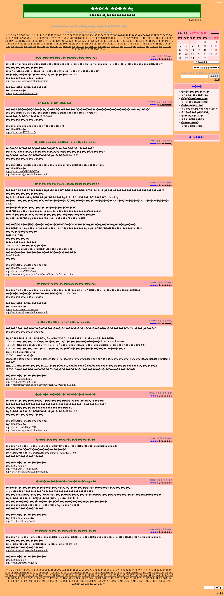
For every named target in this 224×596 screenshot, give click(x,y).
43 (130, 35)
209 (113, 46)
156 (47, 43)
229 (100, 49)
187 (17, 46)
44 (133, 35)
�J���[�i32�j (191, 126)
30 (89, 35)
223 (74, 49)
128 (92, 40)
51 (155, 35)
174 (126, 43)
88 (102, 38)
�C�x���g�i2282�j (195, 112)
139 (140, 40)
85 (93, 38)
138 (136, 40)
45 (136, 35)
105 (162, 38)
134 (119, 40)
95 (124, 38)
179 (147, 43)
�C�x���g (165, 59)
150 (21, 43)
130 (101, 40)
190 (30, 46)
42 (127, 35)
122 (66, 40)
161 (69, 43)
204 (91, 46)
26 (77, 35)
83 (87, 38)
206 (100, 46)
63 (24, 38)
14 (39, 35)
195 (52, 46)
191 (34, 46)
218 (152, 46)
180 (152, 43)
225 (82, 49)
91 (111, 38)
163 (78, 43)
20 (58, 35)
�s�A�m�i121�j (192, 115)
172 (117, 43)
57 (6, 38)
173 (121, 43)
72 (52, 38)
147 (8, 43)
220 (160, 46)
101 (145, 38)
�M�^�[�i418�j (192, 105)
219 (156, 46)
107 (171, 38)
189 (26, 46)
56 (170, 35)
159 (60, 43)
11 (30, 35)
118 (49, 40)
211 (121, 46)
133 (114, 40)
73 (55, 38)
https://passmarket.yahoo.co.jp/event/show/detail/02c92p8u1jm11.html (41, 384)
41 (123, 35)
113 (28, 40)
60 (15, 38)
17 (49, 35)
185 (8, 46)
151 (25, 43)
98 (133, 38)
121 (62, 40)
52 (158, 35)
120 (58, 40)
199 (69, 46)
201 (78, 46)
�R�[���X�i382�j (194, 102)
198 (65, 46)
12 (33, 35)
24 (71, 35)
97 (130, 38)
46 (139, 35)
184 (169, 43)
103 (153, 38)
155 (43, 43)
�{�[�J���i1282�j (194, 98)
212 (126, 46)
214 (134, 46)
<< (7, 35)
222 (169, 46)
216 (143, 46)
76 (65, 38)
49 (148, 35)
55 (167, 35)
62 (21, 38)
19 (55, 35)
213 (130, 46)
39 (117, 35)
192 (39, 46)
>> (104, 49)
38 (114, 35)
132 (110, 40)
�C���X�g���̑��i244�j (199, 108)
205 (95, 46)
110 (15, 40)
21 (61, 35)
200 (73, 46)
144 (162, 40)
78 (71, 38)
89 (105, 38)
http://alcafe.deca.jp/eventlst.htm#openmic (27, 81)
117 (45, 40)
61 (18, 38)
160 (65, 43)
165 (86, 43)
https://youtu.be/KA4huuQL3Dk (22, 469)
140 (145, 40)
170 (108, 43)
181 (156, 43)
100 (140, 38)
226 (87, 49)
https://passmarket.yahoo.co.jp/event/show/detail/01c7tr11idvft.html (40, 274)
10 (27, 35)
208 (108, 46)
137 (132, 40)
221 (165, 46)
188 (21, 46)
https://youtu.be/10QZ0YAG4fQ (22, 309)
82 (83, 38)
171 (112, 43)
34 (102, 35)
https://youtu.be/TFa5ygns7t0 (20, 521)
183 (165, 43)
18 (52, 35)
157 (52, 43)
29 (86, 35)
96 (127, 38)
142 (153, 40)
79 (74, 38)
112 (23, 40)
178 (143, 43)
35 (105, 35)
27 (80, 35)
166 (91, 43)
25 (74, 35)
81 (80, 38)
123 (71, 40)
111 (19, 40)
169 (104, 43)
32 (95, 35)
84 (90, 38)
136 (127, 40)
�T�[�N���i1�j (193, 119)
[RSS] (217, 79)
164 (82, 43)
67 (37, 38)
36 (108, 35)
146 (171, 40)
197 (60, 46)
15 (43, 35)
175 (130, 43)
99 (136, 38)
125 (79, 40)
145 (166, 40)
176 (134, 43)
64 (27, 38)
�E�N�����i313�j (195, 91)
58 (9, 38)
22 (64, 35)
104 (158, 38)
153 (34, 43)
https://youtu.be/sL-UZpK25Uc (21, 427)
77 (68, 38)
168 (99, 43)
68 (40, 38)
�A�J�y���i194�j (194, 95)
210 (117, 46)
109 (11, 40)
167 (95, 43)
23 (67, 35)
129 (97, 40)
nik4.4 (220, 593)
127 (88, 40)
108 (6, 40)
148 (12, 43)
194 (47, 46)
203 (87, 46)
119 (53, 40)
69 (43, 38)
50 (151, 35)
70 (46, 38)
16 (46, 35)
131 (105, 40)
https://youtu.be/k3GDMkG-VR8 (22, 171)
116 (40, 40)
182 (160, 43)
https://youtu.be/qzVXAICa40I (21, 271)
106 (166, 38)
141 (149, 40)
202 (82, 46)
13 (36, 35)
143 (158, 40)
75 (62, 38)
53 (161, 35)
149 (17, 43)
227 (91, 49)
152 (30, 43)
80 (77, 38)
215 (139, 46)
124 (75, 40)
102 (149, 38)
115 (36, 40)
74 (59, 38)
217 (147, 46)
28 (83, 35)
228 (96, 49)
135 (123, 40)
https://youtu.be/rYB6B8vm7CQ (22, 93)
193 (43, 46)
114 (32, 40)
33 (99, 35)
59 (12, 38)
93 (118, 38)
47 (142, 35)
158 (56, 43)
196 (56, 46)
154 (38, 43)
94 (121, 38)
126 (84, 40)
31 (92, 35)
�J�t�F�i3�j (190, 122)
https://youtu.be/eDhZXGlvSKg (21, 563)
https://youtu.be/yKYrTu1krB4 (21, 132)
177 (139, 43)
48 (145, 35)
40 (120, 35)
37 (111, 35)
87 (99, 38)
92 (115, 38)
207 (104, 46)
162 (73, 43)
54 (164, 35)
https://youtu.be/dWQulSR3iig (21, 382)
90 (108, 38)
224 (78, 49)
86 (96, 38)
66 (34, 38)
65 (31, 38)
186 (12, 46)
